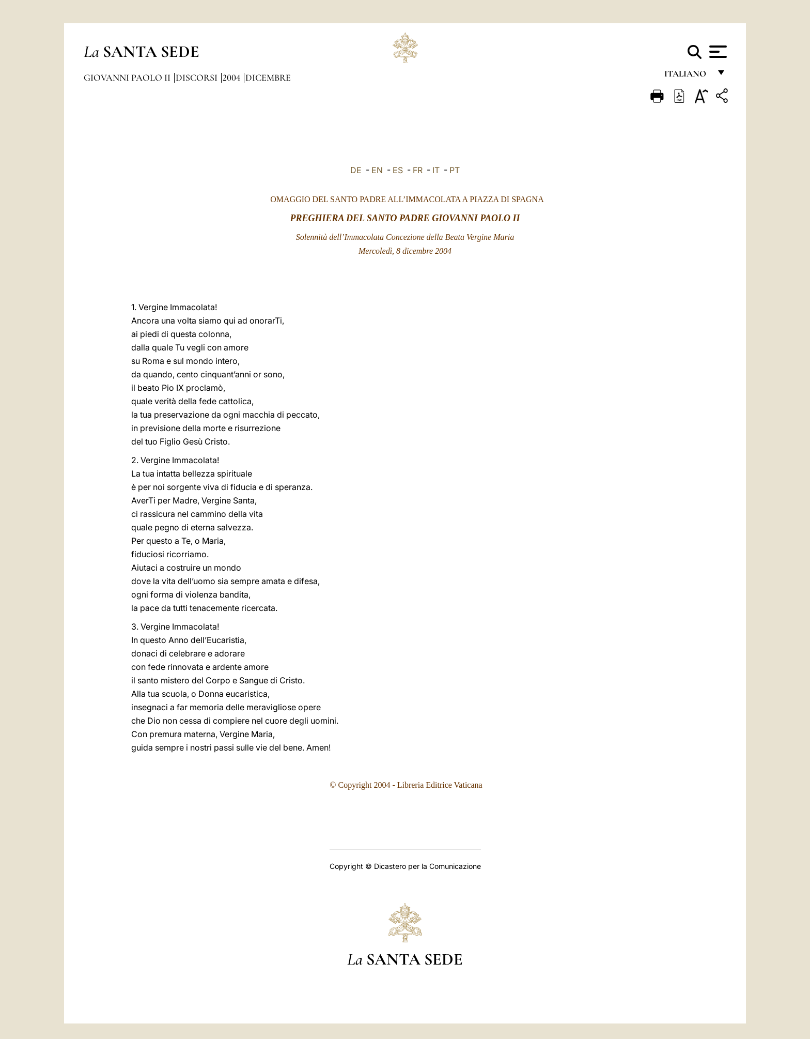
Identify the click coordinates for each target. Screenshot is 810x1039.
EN (377, 170)
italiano (687, 76)
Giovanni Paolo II (128, 77)
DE (356, 170)
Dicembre (268, 77)
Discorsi (198, 77)
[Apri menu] (717, 51)
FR (418, 170)
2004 (232, 77)
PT (454, 170)
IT (436, 170)
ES (398, 170)
